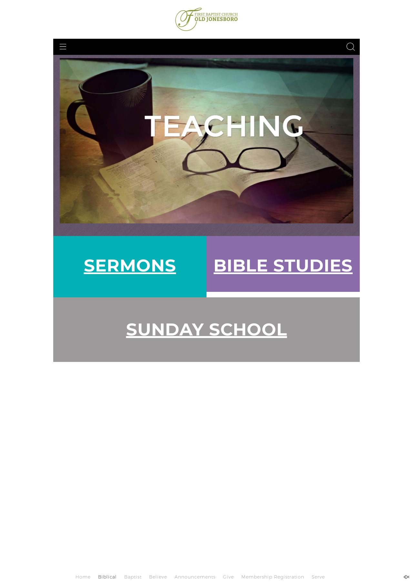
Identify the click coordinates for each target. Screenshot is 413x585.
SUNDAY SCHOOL (206, 329)
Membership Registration (272, 577)
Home (83, 577)
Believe (158, 577)
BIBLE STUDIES (283, 265)
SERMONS (130, 265)
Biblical (107, 577)
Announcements (195, 577)
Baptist (133, 577)
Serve (318, 577)
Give (228, 577)
